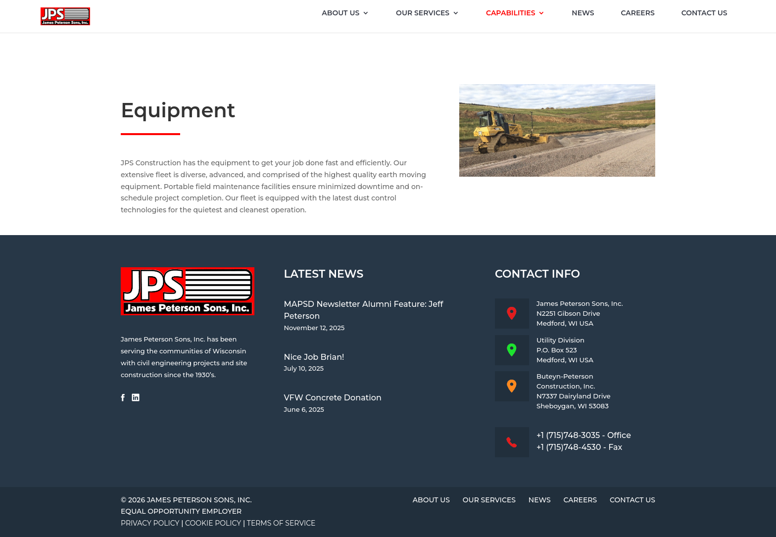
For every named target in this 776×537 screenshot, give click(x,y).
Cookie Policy (213, 523)
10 (590, 156)
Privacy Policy (150, 523)
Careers (637, 13)
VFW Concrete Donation (332, 397)
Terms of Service (281, 523)
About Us (340, 13)
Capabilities (510, 13)
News (583, 13)
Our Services (422, 13)
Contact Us (704, 13)
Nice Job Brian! (314, 357)
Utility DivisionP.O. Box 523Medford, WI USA (564, 350)
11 (599, 156)
